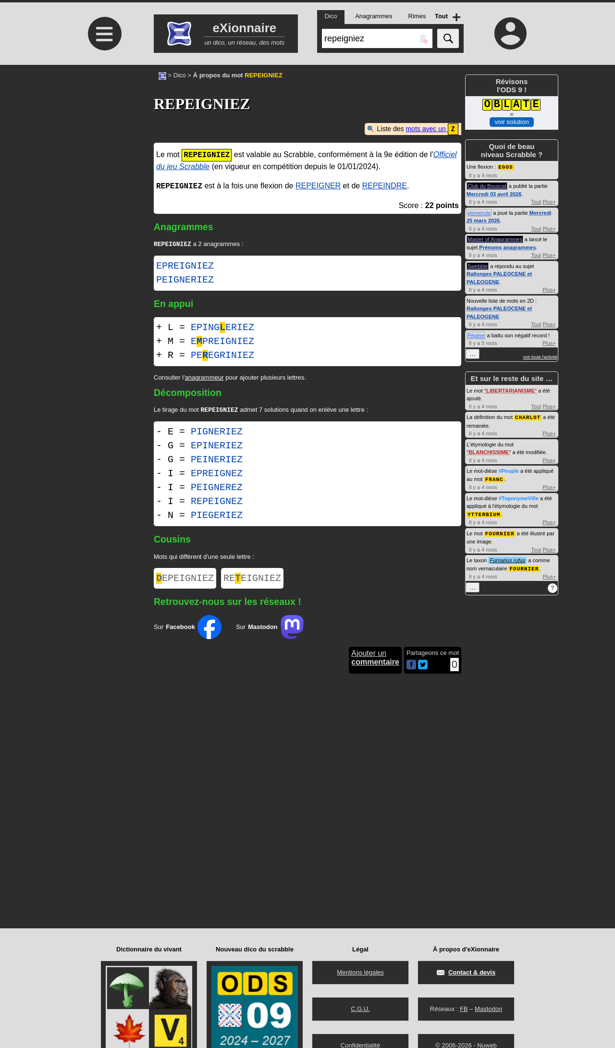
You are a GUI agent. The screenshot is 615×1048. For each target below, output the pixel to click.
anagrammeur (204, 378)
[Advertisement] (103, 145)
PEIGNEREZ (217, 488)
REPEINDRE (384, 186)
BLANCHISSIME (488, 451)
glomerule (479, 212)
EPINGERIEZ (222, 327)
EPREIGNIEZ (185, 266)
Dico (179, 75)
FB (464, 1008)
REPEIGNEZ (217, 502)
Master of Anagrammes (494, 239)
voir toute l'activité (540, 356)
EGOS (505, 166)
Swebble (477, 266)
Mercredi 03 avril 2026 (494, 194)
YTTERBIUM (483, 512)
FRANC (494, 477)
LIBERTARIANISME (510, 390)
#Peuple (509, 470)
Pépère (475, 335)
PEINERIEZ (217, 461)
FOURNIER (500, 531)
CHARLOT (528, 416)
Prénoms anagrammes (507, 247)
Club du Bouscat (486, 185)
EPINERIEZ (217, 447)
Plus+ (549, 201)
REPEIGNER (318, 186)
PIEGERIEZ (217, 516)
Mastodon (488, 1008)
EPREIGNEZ (217, 475)
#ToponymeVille (519, 497)
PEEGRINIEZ (222, 355)
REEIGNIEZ (252, 580)
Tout (536, 201)
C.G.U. (360, 1008)
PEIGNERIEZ (185, 280)
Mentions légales (360, 972)
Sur (187, 630)
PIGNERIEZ (217, 433)
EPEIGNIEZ (185, 580)
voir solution (511, 121)
